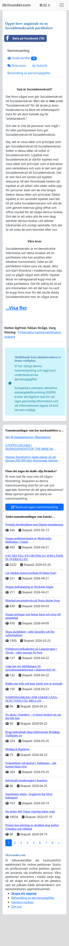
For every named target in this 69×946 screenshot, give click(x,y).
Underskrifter (22, 58)
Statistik (40, 66)
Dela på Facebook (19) (24, 38)
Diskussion (16, 66)
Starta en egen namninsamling (34, 507)
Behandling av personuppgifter (29, 73)
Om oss (16, 907)
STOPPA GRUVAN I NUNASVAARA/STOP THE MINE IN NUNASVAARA (29, 449)
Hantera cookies (22, 902)
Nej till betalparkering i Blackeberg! (28, 437)
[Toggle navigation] (61, 5)
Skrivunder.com (16, 5)
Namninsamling (18, 51)
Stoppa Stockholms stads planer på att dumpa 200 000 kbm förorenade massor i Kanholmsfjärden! (32, 461)
